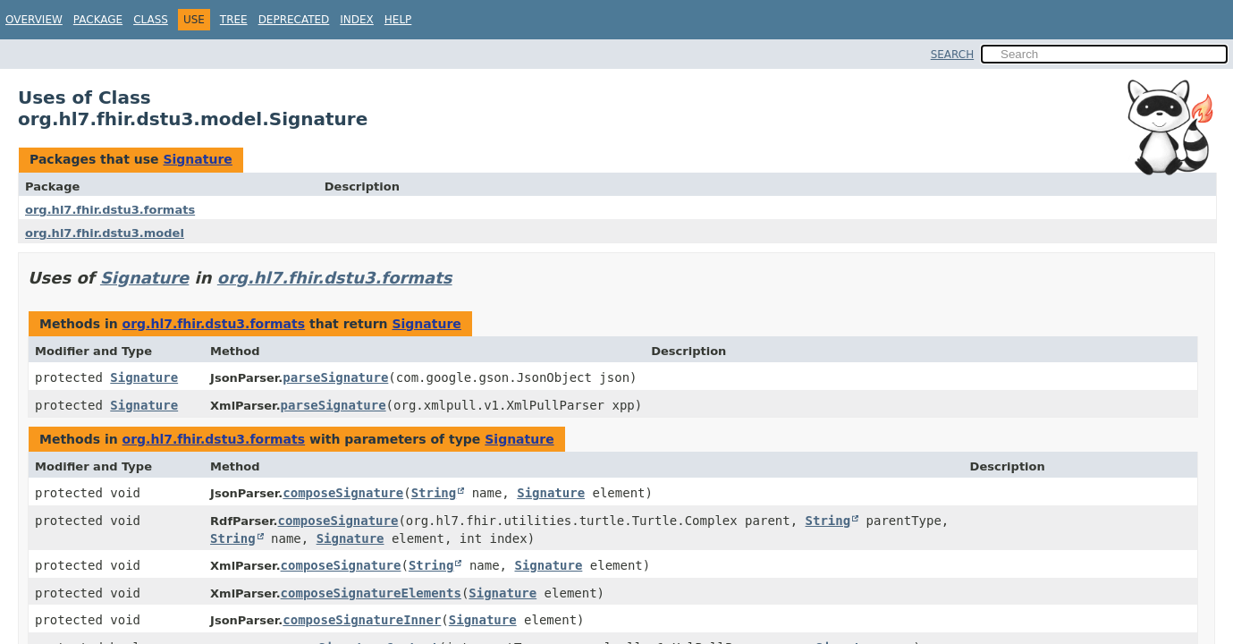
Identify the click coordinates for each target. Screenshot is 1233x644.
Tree (234, 19)
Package (97, 19)
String (434, 493)
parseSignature (335, 377)
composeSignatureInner (362, 620)
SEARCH (953, 54)
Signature (197, 159)
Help (398, 19)
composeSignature (343, 493)
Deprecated (294, 19)
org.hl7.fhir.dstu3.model (104, 233)
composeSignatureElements (371, 593)
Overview (34, 19)
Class (150, 19)
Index (357, 19)
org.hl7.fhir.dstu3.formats (110, 209)
